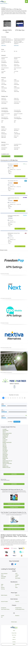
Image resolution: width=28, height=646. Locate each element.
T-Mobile (17, 575)
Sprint (2, 575)
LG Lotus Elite (5, 451)
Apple (2, 584)
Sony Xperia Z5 (5, 450)
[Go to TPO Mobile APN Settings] (14, 311)
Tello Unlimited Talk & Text (13, 180)
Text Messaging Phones (19, 609)
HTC (2, 585)
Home (14, 630)
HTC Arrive (4, 464)
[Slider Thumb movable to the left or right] (6, 406)
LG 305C (4, 438)
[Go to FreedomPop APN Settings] (14, 262)
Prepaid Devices (18, 607)
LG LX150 (4, 443)
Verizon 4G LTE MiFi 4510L (7, 463)
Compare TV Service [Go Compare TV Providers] (14, 525)
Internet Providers (4, 601)
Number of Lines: (14, 395)
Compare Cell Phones (3, 3)
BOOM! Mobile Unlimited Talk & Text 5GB (14, 234)
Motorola (2, 587)
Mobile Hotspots (4, 595)
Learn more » (3, 45)
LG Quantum (5, 447)
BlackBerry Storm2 (6, 462)
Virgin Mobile (3, 576)
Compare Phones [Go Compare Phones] (14, 507)
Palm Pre (4, 431)
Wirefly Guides (14, 621)
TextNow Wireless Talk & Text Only (13, 198)
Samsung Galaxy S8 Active (7, 433)
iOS (2, 617)
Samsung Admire (5, 430)
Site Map (14, 641)
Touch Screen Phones (5, 609)
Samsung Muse (5, 454)
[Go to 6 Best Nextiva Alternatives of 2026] (14, 336)
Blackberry (17, 615)
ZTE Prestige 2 (5, 455)
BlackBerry (17, 584)
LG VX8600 (4, 429)
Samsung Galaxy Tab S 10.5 (7, 460)
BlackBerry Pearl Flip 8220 (7, 442)
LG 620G (4, 459)
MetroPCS (3, 578)
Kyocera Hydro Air (6, 434)
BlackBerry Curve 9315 (6, 467)
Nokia (16, 587)
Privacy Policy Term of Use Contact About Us (14, 636)
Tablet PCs (17, 595)
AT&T (16, 573)
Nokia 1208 (4, 446)
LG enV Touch (5, 439)
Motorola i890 (5, 456)
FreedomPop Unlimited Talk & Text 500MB (13, 216)
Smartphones (3, 607)
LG (15, 585)
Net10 (16, 576)
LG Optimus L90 (5, 435)
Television (17, 601)
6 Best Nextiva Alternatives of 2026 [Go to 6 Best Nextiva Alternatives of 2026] (6, 347)
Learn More (14, 474)
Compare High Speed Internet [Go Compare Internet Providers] (14, 529)
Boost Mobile (17, 578)
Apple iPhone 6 (5, 437)
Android (2, 615)
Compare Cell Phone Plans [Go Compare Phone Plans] (14, 503)
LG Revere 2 (5, 452)
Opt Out (14, 644)
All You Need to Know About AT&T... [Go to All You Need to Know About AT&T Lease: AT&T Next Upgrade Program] (6, 298)
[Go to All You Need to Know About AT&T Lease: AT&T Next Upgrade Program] (14, 287)
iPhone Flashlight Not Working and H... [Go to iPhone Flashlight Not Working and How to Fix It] (6, 372)
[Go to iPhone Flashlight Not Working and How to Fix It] (14, 361)
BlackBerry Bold (5, 458)
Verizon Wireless (4, 573)
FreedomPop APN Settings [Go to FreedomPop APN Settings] (5, 273)
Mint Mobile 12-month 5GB (13, 164)
